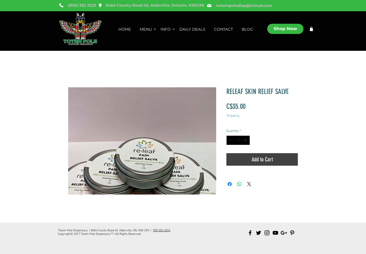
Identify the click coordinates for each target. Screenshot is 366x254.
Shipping (232, 116)
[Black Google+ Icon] (283, 232)
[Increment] (246, 140)
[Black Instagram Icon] (267, 232)
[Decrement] (230, 140)
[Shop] (311, 29)
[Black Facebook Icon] (250, 232)
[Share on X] (249, 184)
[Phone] (61, 5)
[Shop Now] (285, 29)
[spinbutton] (238, 140)
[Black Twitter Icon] (258, 232)
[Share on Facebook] (230, 184)
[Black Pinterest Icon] (292, 232)
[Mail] (209, 5)
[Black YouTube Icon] (275, 232)
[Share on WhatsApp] (239, 184)
